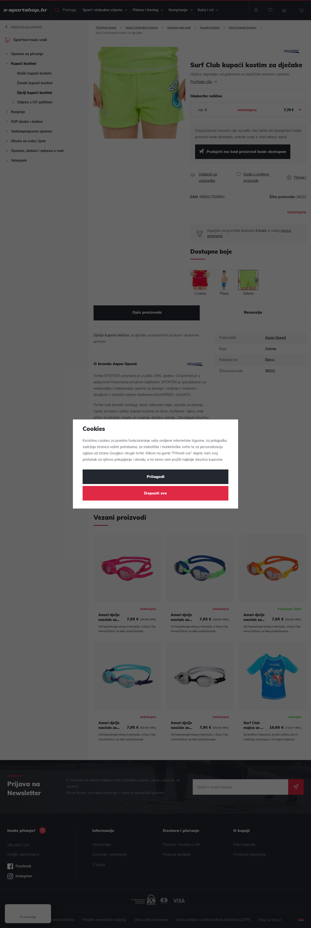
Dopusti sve (155, 493)
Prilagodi (155, 477)
